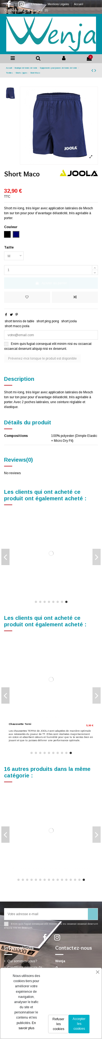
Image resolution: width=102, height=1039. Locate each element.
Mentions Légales (59, 4)
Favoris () (13, 10)
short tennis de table (19, 321)
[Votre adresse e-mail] (46, 914)
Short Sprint (17, 724)
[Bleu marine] (14, 865)
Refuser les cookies (58, 1024)
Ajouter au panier (51, 283)
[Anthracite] (18, 865)
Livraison (37, 4)
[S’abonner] (93, 914)
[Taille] (14, 256)
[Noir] (10, 584)
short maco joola (17, 326)
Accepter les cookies (79, 1024)
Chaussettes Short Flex (24, 579)
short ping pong (47, 321)
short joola (69, 321)
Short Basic (16, 856)
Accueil (78, 4)
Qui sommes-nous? (22, 961)
